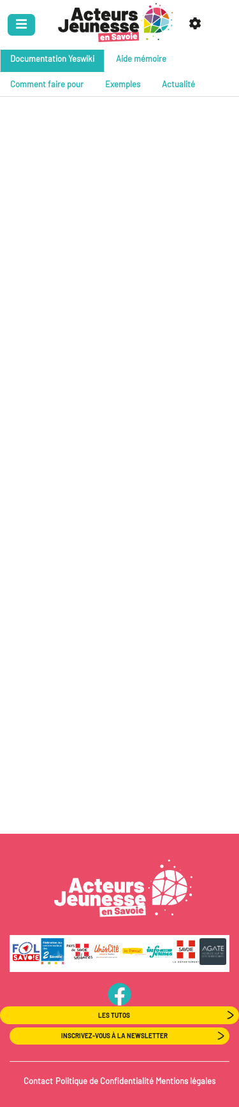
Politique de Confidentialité (104, 1081)
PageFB (119, 994)
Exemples (122, 84)
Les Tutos (114, 1015)
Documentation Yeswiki (52, 59)
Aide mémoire (141, 59)
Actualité (178, 84)
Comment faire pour (46, 84)
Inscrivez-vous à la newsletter (114, 1035)
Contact (38, 1081)
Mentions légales (185, 1081)
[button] (197, 24)
